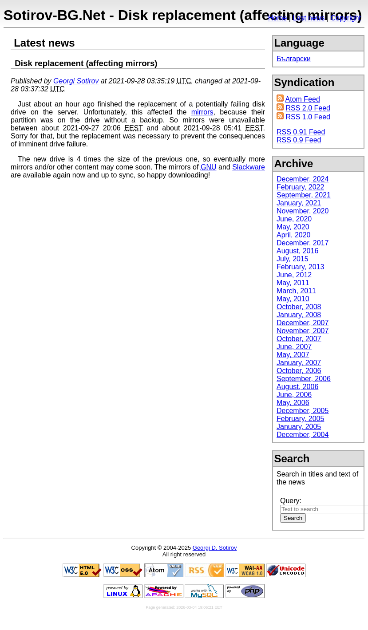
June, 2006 (294, 394)
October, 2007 (299, 339)
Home (277, 18)
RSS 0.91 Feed (301, 132)
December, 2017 (302, 243)
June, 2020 (294, 219)
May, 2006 (293, 402)
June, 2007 (294, 346)
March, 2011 (296, 291)
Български (294, 59)
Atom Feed (302, 99)
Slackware (248, 167)
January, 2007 (299, 362)
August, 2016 (297, 251)
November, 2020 (302, 211)
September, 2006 (304, 378)
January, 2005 (299, 426)
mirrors (202, 112)
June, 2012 (294, 275)
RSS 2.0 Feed (307, 108)
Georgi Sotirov (76, 81)
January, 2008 (299, 315)
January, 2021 (299, 203)
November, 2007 (302, 331)
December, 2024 (302, 179)
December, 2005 (302, 410)
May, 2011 (293, 283)
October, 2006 (299, 370)
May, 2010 (293, 299)
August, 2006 (297, 386)
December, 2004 (302, 434)
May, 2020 (293, 227)
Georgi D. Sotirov (215, 547)
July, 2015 (293, 259)
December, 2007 (302, 323)
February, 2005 (300, 418)
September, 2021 (304, 195)
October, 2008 (299, 307)
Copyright (346, 18)
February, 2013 (300, 267)
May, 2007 (293, 354)
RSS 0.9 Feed (299, 140)
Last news (308, 18)
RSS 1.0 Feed (307, 117)
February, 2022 (300, 187)
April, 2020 (294, 235)
